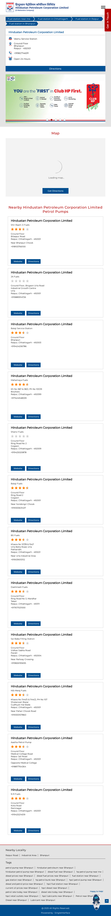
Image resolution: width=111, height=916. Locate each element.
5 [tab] (64, 119)
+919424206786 (19, 346)
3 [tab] (55, 119)
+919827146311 (21, 53)
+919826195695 (18, 663)
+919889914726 (18, 297)
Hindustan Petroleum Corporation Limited (41, 220)
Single (62, 913)
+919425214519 (18, 814)
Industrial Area (29, 855)
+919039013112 (18, 559)
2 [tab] (51, 119)
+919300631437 (18, 508)
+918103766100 (18, 246)
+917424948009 (19, 398)
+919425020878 (18, 452)
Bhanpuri (44, 855)
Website (18, 261)
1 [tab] (47, 119)
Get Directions (55, 190)
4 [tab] (60, 119)
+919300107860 (18, 715)
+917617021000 (18, 607)
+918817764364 (18, 766)
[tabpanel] (55, 98)
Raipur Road (12, 855)
